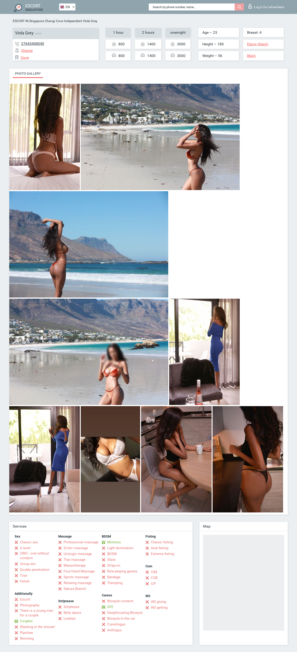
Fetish (24, 581)
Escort (25, 599)
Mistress (114, 542)
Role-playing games (122, 571)
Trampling (115, 583)
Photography (29, 605)
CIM (154, 572)
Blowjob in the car (121, 618)
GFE (110, 607)
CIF (153, 584)
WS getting (159, 607)
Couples (26, 621)
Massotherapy (75, 565)
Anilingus (114, 630)
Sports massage (76, 577)
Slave (111, 560)
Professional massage (81, 542)
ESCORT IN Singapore (28, 21)
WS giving (158, 602)
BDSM (112, 554)
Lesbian (70, 618)
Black (251, 56)
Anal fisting (159, 548)
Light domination (120, 548)
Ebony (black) (257, 44)
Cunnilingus (116, 624)
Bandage (113, 577)
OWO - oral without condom (34, 555)
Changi (50, 21)
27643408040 (32, 43)
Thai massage (74, 560)
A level (25, 548)
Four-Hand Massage (79, 571)
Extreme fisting (162, 554)
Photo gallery (28, 73)
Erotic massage (76, 548)
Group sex (28, 564)
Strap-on (113, 565)
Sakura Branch (75, 589)
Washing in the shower (37, 627)
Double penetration (34, 570)
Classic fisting (162, 542)
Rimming (27, 638)
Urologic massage (78, 554)
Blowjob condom (120, 601)
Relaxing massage (78, 583)
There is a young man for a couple (36, 613)
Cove (59, 21)
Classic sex (29, 542)
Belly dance (72, 613)
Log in (266, 6)
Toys (23, 575)
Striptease (71, 607)
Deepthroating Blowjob (124, 613)
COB (154, 578)
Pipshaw (26, 633)
